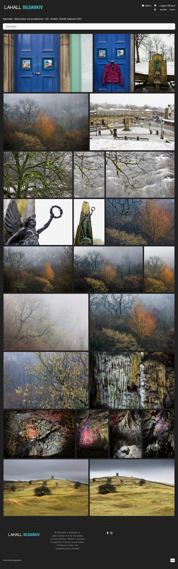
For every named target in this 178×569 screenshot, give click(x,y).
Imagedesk (16, 560)
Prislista (61, 545)
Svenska (163, 10)
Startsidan (8, 19)
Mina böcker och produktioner (29, 19)
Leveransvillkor (77, 542)
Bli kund (171, 5)
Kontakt (54, 19)
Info (47, 19)
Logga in (164, 5)
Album (148, 5)
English (172, 10)
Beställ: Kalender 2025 (70, 19)
